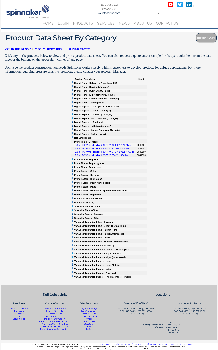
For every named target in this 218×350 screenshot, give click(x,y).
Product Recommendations (54, 326)
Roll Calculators (88, 311)
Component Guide (88, 316)
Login (63, 23)
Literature (88, 324)
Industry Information (54, 318)
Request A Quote (54, 316)
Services (106, 23)
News (124, 23)
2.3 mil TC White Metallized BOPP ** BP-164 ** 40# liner (102, 148)
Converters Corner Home (54, 308)
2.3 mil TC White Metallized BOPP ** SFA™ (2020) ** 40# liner (105, 152)
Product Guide (88, 313)
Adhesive (19, 313)
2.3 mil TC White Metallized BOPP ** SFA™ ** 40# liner (102, 155)
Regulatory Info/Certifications (54, 329)
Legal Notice (104, 344)
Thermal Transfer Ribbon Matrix (54, 321)
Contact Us (167, 23)
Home (48, 23)
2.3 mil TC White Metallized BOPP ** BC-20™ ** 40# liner (103, 145)
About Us (143, 23)
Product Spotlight (55, 311)
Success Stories (55, 313)
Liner (19, 316)
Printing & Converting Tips (54, 324)
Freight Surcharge (88, 308)
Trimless (88, 318)
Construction (19, 318)
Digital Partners (88, 321)
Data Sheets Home (19, 308)
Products (83, 23)
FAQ (88, 329)
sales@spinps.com (109, 13)
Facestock (19, 311)
